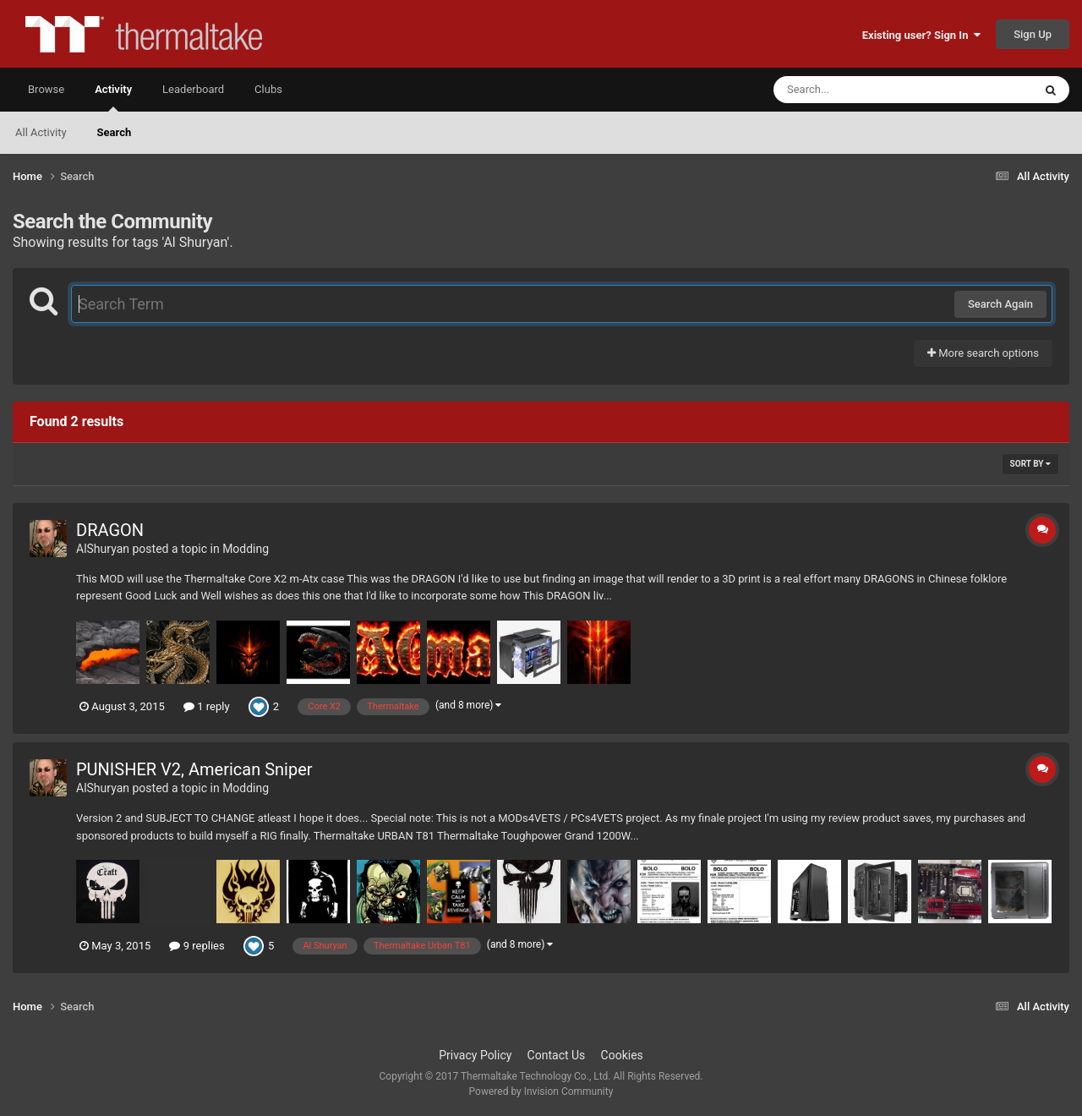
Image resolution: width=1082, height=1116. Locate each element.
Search (114, 132)
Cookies (622, 1055)
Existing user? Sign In (921, 35)
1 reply (206, 706)
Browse (46, 89)
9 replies (196, 945)
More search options (983, 353)
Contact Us (556, 1055)
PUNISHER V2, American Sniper (194, 769)
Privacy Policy (475, 1055)
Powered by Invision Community (541, 1091)
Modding (245, 548)
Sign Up (1033, 34)
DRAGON (110, 530)
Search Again (1000, 304)
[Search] (860, 89)
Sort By (1030, 463)
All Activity (41, 132)
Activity (113, 97)
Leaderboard (193, 89)
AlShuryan (102, 548)
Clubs (268, 89)
